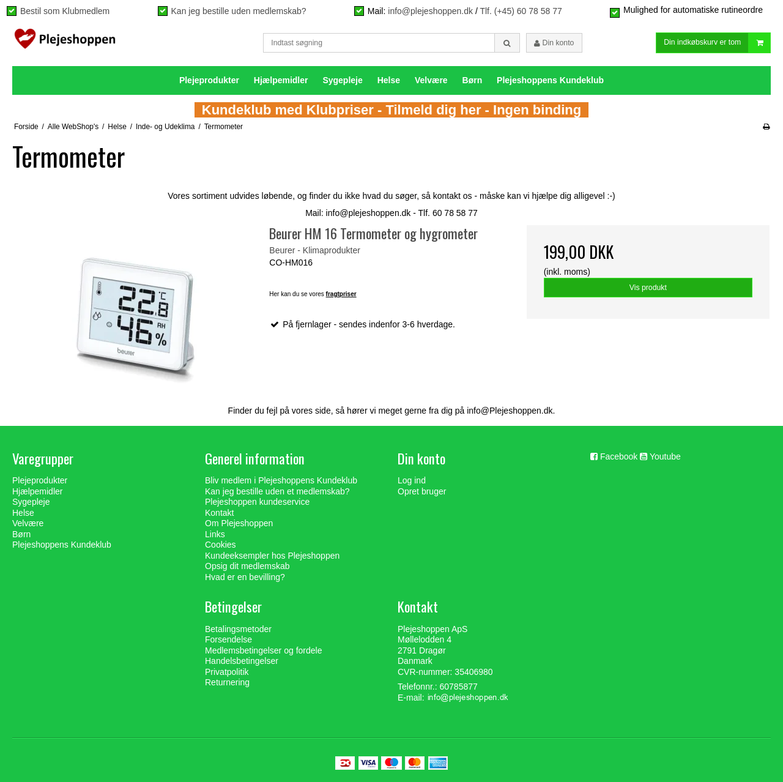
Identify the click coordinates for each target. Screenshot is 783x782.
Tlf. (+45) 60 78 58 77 (521, 11)
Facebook (618, 456)
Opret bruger (422, 491)
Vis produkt (648, 287)
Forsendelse (228, 639)
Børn (472, 80)
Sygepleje (342, 80)
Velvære (431, 80)
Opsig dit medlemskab (247, 566)
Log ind (412, 480)
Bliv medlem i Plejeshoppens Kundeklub (281, 480)
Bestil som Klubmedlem (64, 11)
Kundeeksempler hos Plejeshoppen (272, 555)
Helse (388, 80)
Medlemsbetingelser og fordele (263, 650)
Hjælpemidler (281, 80)
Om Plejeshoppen (239, 523)
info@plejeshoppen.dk (430, 11)
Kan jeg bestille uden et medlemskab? (277, 491)
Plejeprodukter (209, 80)
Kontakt (219, 513)
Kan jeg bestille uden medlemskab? (238, 11)
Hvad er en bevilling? (245, 577)
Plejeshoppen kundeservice (257, 502)
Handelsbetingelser (241, 661)
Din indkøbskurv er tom (717, 43)
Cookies (220, 544)
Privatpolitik (227, 672)
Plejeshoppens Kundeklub (550, 80)
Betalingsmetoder (238, 629)
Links (215, 534)
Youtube (665, 456)
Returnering (227, 682)
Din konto (554, 43)
